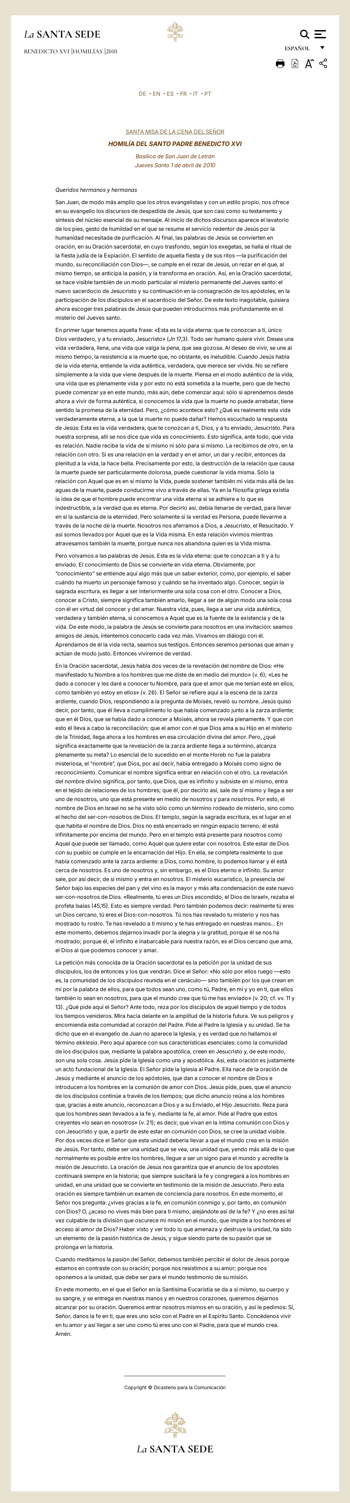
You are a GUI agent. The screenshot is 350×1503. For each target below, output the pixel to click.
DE (142, 93)
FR (183, 93)
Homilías (88, 51)
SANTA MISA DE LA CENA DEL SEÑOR (175, 131)
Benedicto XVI (47, 51)
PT (207, 93)
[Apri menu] (319, 34)
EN (156, 93)
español (300, 50)
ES (170, 93)
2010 (111, 51)
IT (195, 93)
